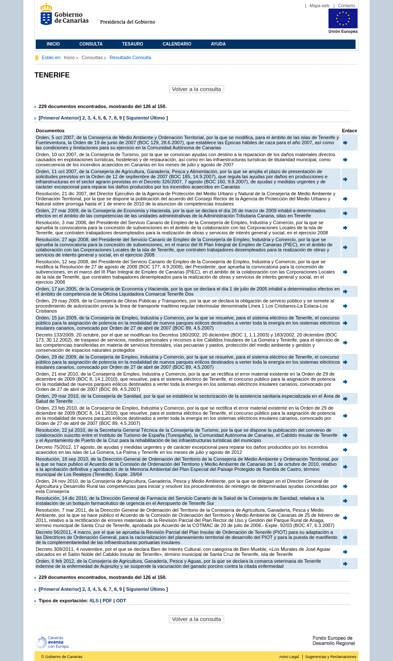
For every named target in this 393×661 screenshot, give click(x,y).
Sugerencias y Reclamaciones (330, 657)
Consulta (91, 44)
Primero (49, 117)
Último (158, 117)
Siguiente (137, 117)
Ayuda (218, 44)
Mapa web (320, 5)
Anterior (70, 117)
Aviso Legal (289, 657)
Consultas (92, 57)
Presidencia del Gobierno (135, 17)
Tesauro (132, 44)
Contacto (346, 5)
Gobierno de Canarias (62, 17)
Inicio (53, 44)
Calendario (177, 44)
